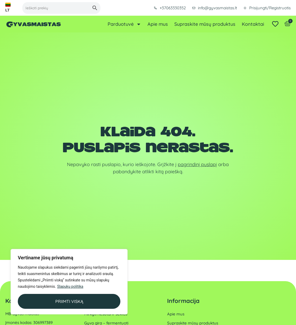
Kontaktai (253, 24)
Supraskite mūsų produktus (204, 24)
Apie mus (157, 24)
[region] (69, 281)
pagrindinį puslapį (197, 164)
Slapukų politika (70, 286)
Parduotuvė (124, 24)
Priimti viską (69, 301)
